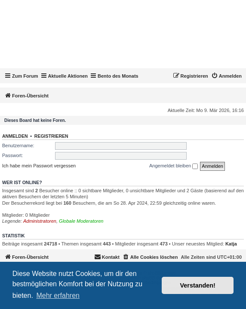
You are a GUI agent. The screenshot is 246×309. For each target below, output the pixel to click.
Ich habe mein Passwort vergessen (39, 165)
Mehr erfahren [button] (58, 295)
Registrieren (51, 136)
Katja (231, 243)
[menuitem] (226, 76)
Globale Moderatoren (81, 221)
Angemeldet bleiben (173, 166)
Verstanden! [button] (197, 285)
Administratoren (39, 221)
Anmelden (15, 136)
